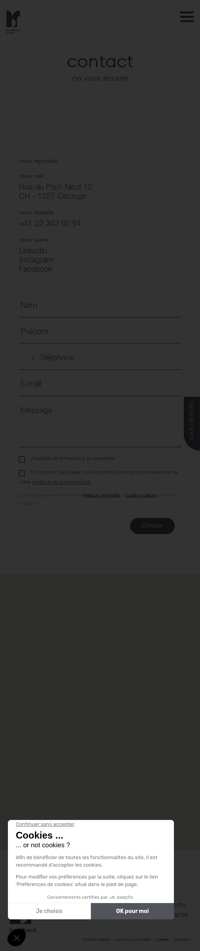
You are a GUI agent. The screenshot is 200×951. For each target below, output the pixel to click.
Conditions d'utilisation (141, 495)
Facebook (36, 269)
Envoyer (152, 526)
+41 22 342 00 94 (50, 224)
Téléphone (57, 358)
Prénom (34, 332)
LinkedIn (33, 251)
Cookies (162, 939)
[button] (100, 705)
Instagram (36, 260)
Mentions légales (96, 939)
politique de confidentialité (61, 482)
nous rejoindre (191, 420)
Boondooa (182, 939)
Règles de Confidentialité (101, 495)
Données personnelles (133, 939)
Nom (29, 306)
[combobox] (27, 358)
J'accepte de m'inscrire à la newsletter (73, 458)
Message (36, 411)
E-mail (31, 384)
